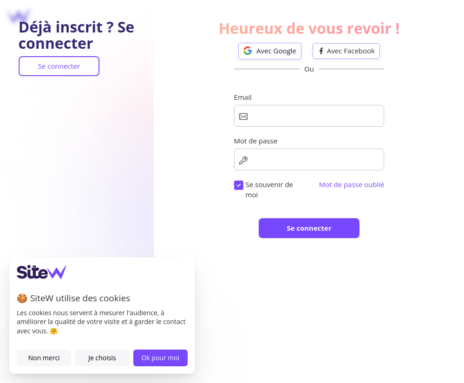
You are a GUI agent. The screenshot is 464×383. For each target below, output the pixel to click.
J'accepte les (281, 285)
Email (220, 154)
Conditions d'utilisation (301, 285)
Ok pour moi (160, 357)
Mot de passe (233, 197)
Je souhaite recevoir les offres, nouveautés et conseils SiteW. (309, 313)
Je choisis (102, 357)
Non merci (44, 357)
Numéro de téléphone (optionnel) (266, 241)
